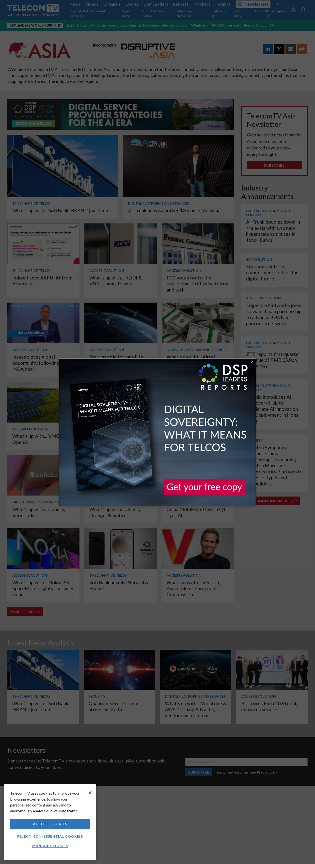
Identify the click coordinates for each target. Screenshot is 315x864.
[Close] (90, 792)
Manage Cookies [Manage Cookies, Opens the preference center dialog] (50, 846)
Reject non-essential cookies (50, 836)
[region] (50, 822)
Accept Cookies (50, 824)
